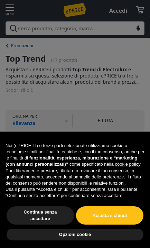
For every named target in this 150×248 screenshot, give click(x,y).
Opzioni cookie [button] (75, 234)
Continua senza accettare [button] (40, 215)
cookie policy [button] (127, 164)
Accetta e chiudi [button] (110, 215)
